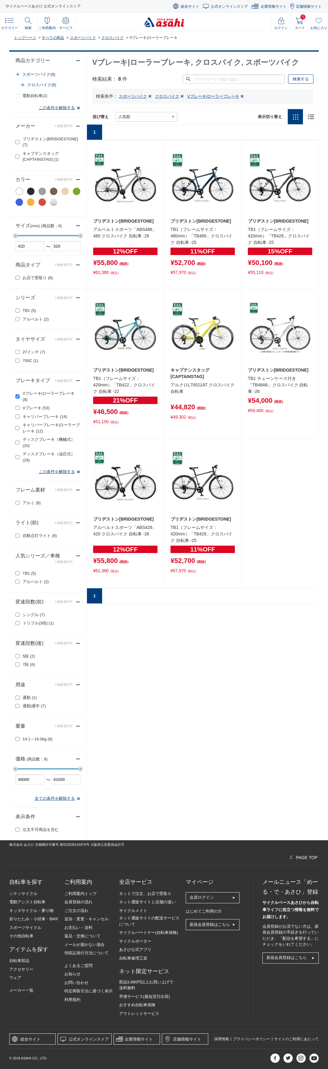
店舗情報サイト (309, 6)
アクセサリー (21, 969)
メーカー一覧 (21, 990)
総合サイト (190, 6)
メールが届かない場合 (84, 944)
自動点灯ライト (40, 535)
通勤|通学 (34, 706)
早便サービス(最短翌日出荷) (144, 996)
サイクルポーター (135, 941)
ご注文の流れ (76, 910)
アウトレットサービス (139, 1013)
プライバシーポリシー (251, 1039)
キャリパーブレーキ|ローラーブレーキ (51, 428)
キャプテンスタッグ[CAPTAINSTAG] (41, 156)
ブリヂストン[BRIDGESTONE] (50, 142)
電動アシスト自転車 (27, 902)
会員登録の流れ (78, 902)
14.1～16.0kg (38, 739)
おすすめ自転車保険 (137, 1005)
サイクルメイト (133, 910)
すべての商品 (53, 38)
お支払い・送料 (78, 927)
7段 (29, 664)
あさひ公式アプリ (135, 949)
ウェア (15, 977)
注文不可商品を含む (41, 829)
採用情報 (221, 1039)
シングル (34, 614)
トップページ (25, 38)
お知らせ (72, 974)
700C (30, 360)
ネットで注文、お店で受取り (145, 893)
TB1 (29, 310)
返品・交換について (82, 936)
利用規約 (72, 999)
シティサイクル (23, 893)
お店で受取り (38, 277)
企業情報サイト (274, 6)
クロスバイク (112, 38)
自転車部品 (19, 960)
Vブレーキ (36, 408)
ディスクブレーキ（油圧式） (49, 457)
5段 (29, 656)
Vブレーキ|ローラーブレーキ (49, 396)
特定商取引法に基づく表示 (88, 991)
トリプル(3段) (38, 623)
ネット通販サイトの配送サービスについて (149, 921)
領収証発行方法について (86, 953)
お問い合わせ (76, 982)
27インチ (34, 352)
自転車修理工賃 (133, 958)
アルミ (32, 502)
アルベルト (36, 319)
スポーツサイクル (25, 927)
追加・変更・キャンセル (86, 919)
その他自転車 (21, 936)
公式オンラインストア (229, 6)
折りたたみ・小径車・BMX (33, 919)
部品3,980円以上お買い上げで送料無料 (146, 985)
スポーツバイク (83, 38)
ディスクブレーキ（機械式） (49, 442)
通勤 (30, 697)
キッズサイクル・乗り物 (31, 910)
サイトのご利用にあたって (296, 1039)
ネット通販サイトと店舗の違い (147, 902)
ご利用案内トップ (80, 893)
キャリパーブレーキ (45, 416)
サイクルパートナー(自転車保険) (148, 932)
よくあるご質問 (78, 965)
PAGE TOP (306, 857)
